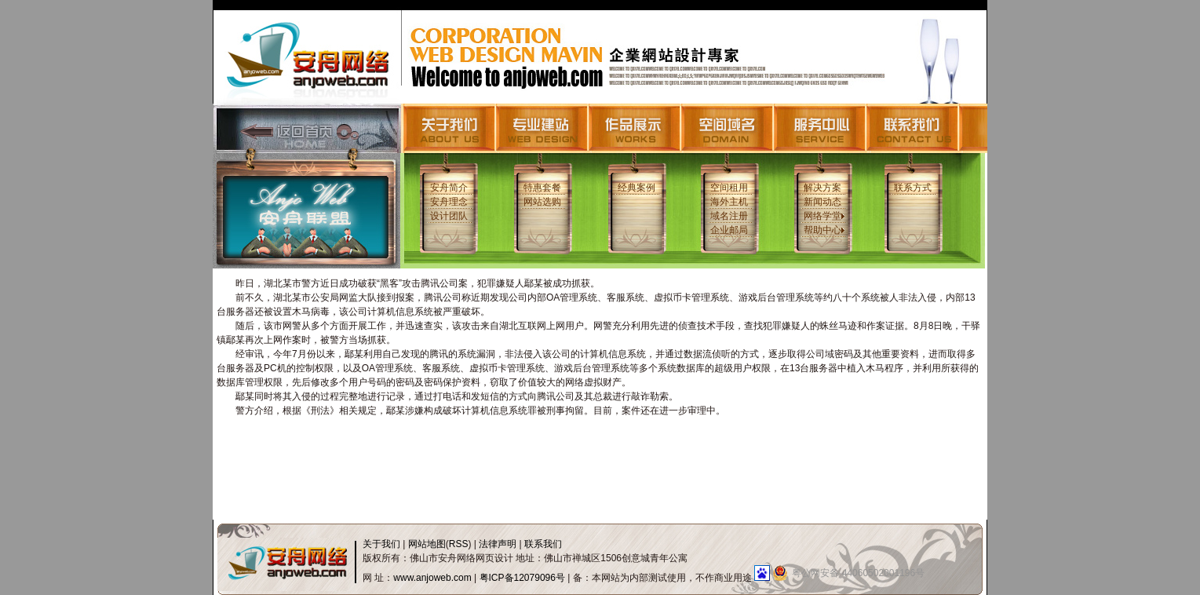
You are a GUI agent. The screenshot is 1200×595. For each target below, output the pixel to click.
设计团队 (449, 215)
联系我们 (543, 543)
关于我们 (381, 543)
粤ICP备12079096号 (522, 577)
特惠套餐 (542, 187)
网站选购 (542, 201)
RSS (459, 543)
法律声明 (497, 543)
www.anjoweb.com (432, 577)
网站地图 (427, 543)
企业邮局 (729, 229)
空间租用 (729, 187)
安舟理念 (449, 201)
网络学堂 (824, 215)
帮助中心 (824, 229)
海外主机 (729, 201)
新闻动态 (822, 201)
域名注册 (729, 215)
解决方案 (822, 187)
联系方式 (913, 187)
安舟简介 (449, 187)
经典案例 (636, 187)
